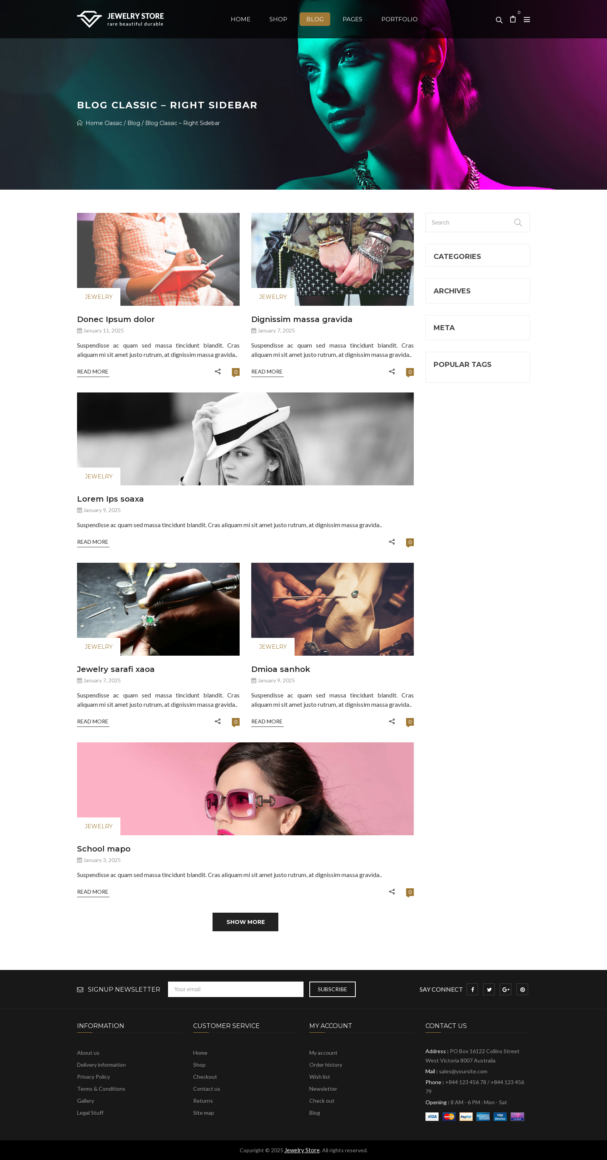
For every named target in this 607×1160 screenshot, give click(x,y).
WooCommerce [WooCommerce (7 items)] (461, 698)
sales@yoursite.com (463, 1071)
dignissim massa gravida (302, 319)
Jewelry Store (302, 1149)
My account (323, 1052)
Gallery (85, 1100)
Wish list (319, 1076)
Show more (245, 921)
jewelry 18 (457, 305)
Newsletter (323, 1088)
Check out (321, 1100)
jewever (454, 320)
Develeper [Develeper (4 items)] (490, 605)
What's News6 (462, 365)
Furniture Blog (462, 275)
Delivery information (101, 1064)
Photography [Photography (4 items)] (458, 636)
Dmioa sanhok (280, 669)
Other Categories (466, 335)
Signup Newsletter (124, 990)
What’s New (459, 380)
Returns (203, 1100)
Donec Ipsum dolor (116, 319)
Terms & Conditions (101, 1088)
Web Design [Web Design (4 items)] (457, 683)
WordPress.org (454, 531)
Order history (325, 1064)
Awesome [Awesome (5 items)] (453, 590)
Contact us (206, 1088)
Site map (203, 1112)
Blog (133, 123)
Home (200, 1052)
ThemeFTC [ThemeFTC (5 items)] (455, 667)
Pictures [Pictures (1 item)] (452, 652)
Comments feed (455, 519)
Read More (93, 371)
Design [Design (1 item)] (450, 605)
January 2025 (451, 439)
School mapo (103, 848)
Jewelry (99, 296)
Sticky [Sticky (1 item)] (488, 652)
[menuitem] (240, 19)
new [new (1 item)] (480, 621)
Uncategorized (463, 350)
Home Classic (104, 123)
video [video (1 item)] (494, 667)
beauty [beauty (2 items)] (493, 590)
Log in (441, 494)
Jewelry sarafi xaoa (116, 669)
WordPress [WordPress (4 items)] (455, 714)
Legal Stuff (90, 1112)
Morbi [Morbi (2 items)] (449, 621)
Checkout (205, 1076)
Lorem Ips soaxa (110, 499)
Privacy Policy (93, 1076)
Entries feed (449, 506)
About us (88, 1052)
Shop (199, 1064)
